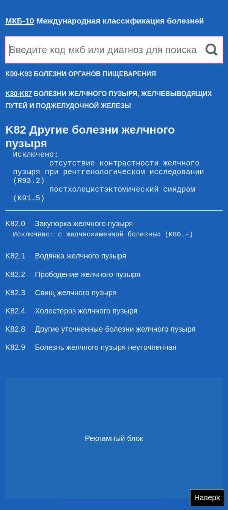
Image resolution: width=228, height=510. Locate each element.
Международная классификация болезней (104, 20)
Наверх (207, 497)
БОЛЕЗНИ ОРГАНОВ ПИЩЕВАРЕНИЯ (80, 74)
